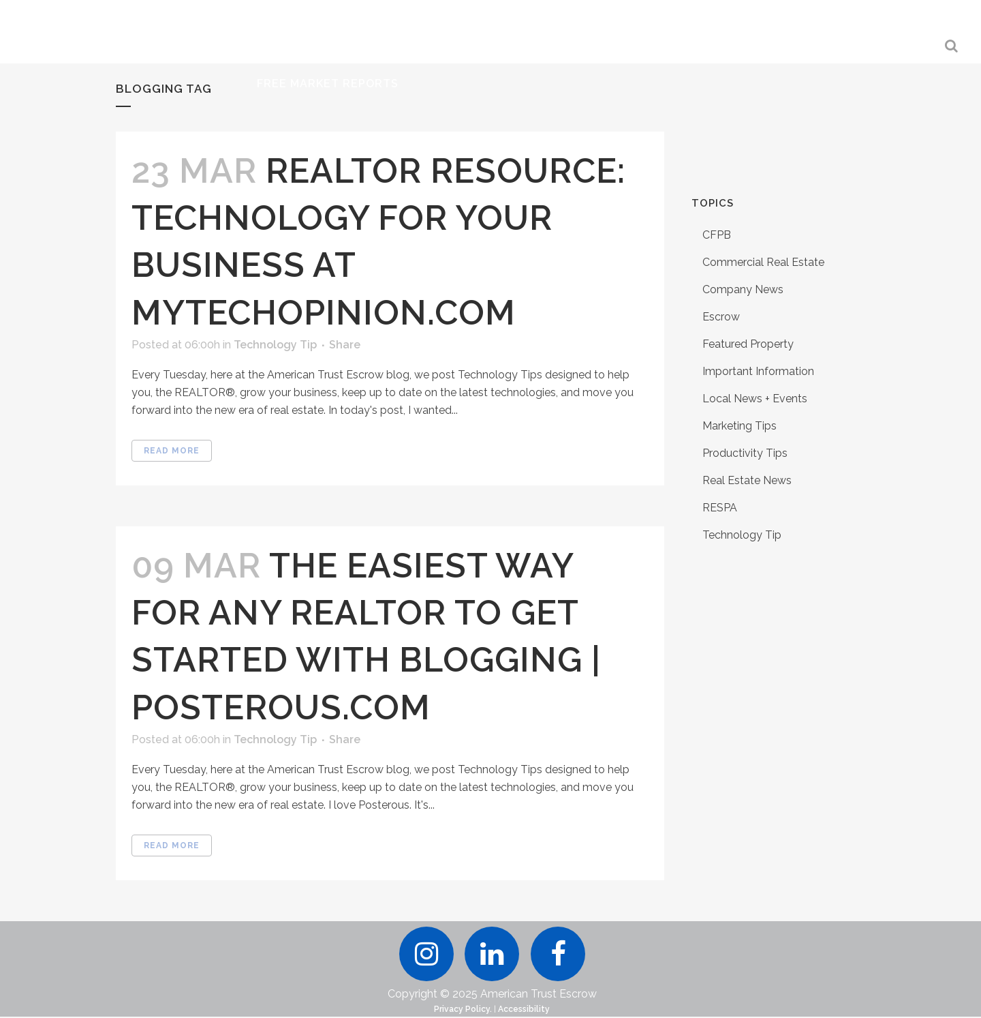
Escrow (721, 316)
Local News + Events (754, 398)
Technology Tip (275, 344)
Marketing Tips (739, 425)
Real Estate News (747, 480)
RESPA (719, 507)
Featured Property (748, 344)
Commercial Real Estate (763, 262)
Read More (172, 450)
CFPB (716, 234)
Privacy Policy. (463, 1010)
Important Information (758, 371)
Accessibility (524, 1010)
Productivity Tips (745, 453)
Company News (742, 289)
